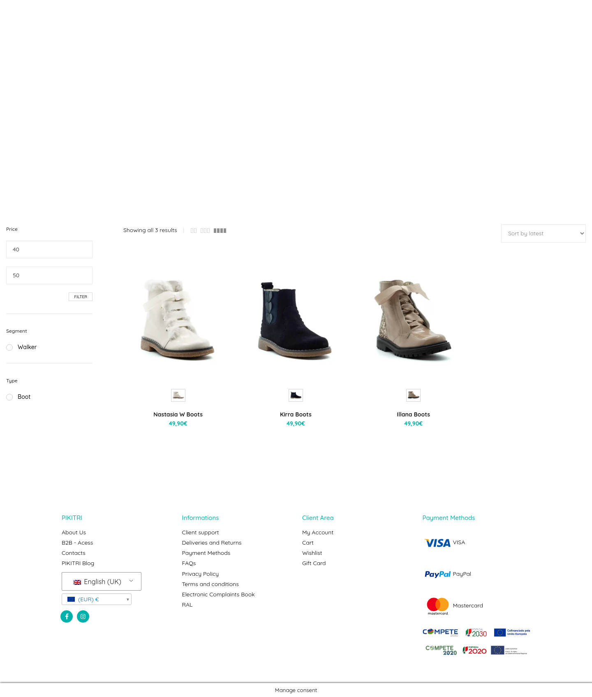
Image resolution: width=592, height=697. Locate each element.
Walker (21, 347)
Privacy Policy (200, 573)
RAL (187, 604)
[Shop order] (543, 233)
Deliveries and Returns (212, 542)
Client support (200, 532)
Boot (18, 396)
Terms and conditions (210, 583)
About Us (74, 532)
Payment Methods (206, 553)
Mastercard (453, 605)
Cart (308, 542)
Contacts (74, 553)
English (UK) (97, 581)
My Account (317, 532)
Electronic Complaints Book (218, 594)
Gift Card (314, 563)
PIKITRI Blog (78, 563)
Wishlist (312, 553)
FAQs (189, 563)
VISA (444, 542)
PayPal (447, 573)
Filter (80, 296)
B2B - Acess (77, 542)
